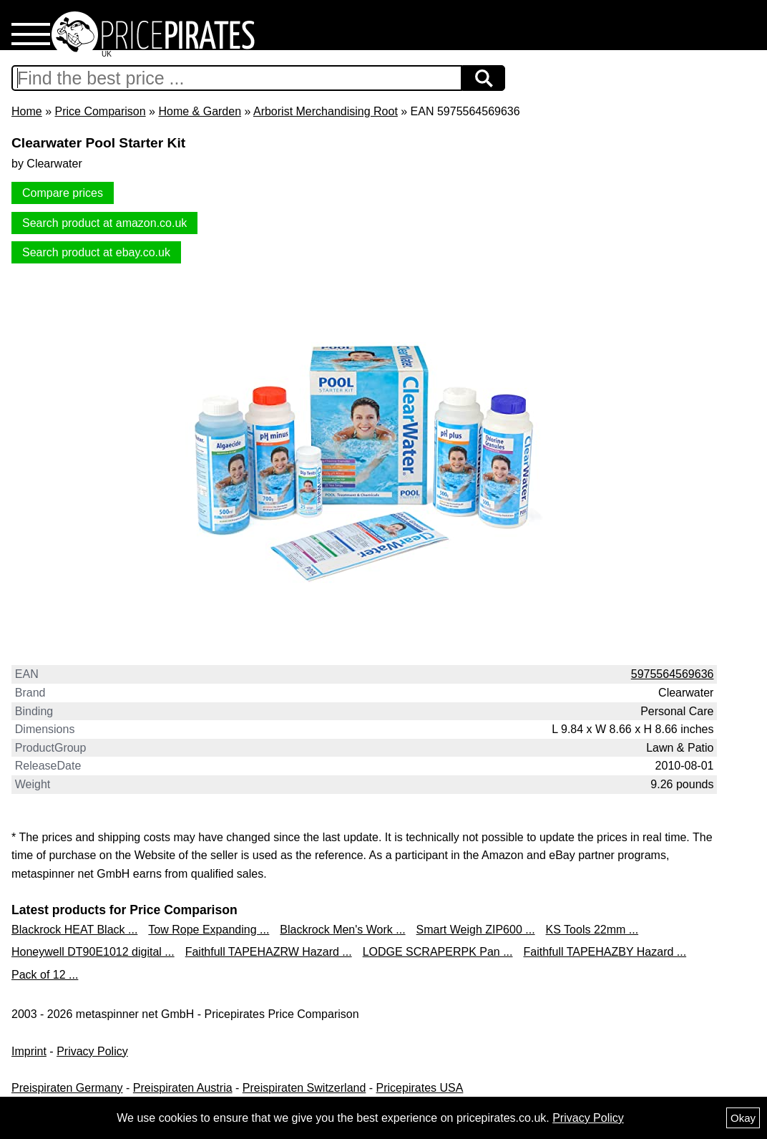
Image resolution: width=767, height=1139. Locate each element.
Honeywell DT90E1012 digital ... (93, 952)
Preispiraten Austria (183, 1088)
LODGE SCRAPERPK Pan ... (438, 952)
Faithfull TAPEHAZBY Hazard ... (605, 952)
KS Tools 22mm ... (592, 930)
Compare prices (62, 193)
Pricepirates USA (420, 1088)
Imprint (29, 1051)
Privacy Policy (92, 1051)
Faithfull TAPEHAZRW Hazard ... (268, 952)
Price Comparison (99, 111)
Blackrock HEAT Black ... (74, 930)
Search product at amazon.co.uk (104, 223)
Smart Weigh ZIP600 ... (475, 930)
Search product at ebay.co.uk (96, 252)
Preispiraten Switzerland (304, 1088)
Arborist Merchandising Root (325, 111)
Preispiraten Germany (67, 1088)
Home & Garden (199, 111)
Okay (743, 1118)
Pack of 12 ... (44, 975)
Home (26, 111)
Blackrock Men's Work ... (342, 930)
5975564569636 (672, 674)
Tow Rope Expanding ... (208, 930)
